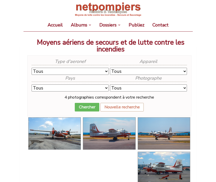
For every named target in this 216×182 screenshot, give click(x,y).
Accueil (55, 25)
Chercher (87, 107)
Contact (160, 25)
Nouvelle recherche (122, 107)
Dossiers (107, 25)
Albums (79, 25)
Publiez (136, 25)
